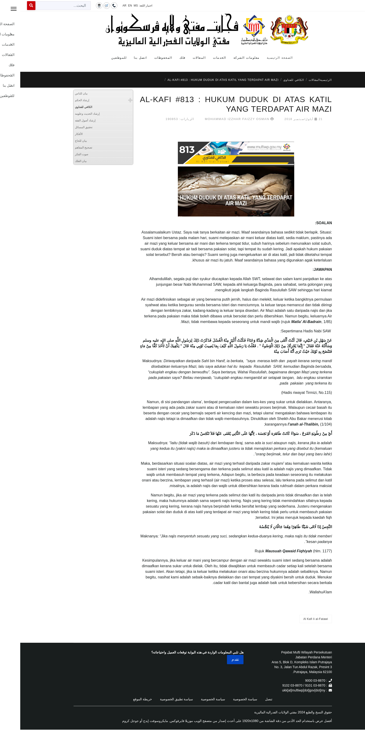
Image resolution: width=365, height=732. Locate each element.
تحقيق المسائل (63, 127)
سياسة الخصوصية (225, 699)
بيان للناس (61, 93)
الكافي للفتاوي (63, 107)
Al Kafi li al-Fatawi (295, 619)
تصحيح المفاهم (63, 147)
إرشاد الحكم (62, 100)
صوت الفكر (61, 154)
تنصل (248, 699)
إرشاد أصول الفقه (65, 120)
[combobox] (43, 5)
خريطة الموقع (122, 699)
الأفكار (58, 134)
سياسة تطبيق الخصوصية (156, 699)
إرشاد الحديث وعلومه (67, 113)
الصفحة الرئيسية (260, 57)
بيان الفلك (60, 161)
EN (110, 5)
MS (115, 5)
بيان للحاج (61, 140)
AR (104, 5)
